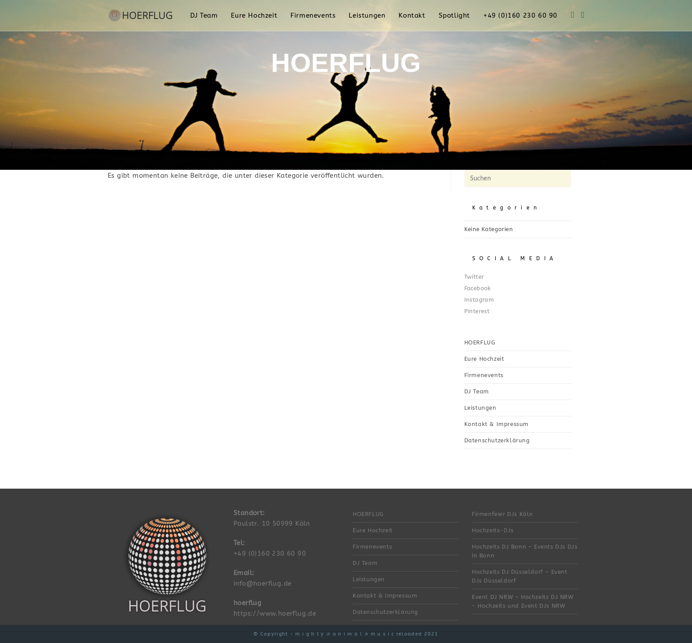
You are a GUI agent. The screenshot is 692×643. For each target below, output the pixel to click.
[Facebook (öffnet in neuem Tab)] (573, 15)
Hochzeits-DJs (493, 530)
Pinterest (477, 311)
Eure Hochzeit (484, 358)
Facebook (477, 288)
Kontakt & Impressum (496, 424)
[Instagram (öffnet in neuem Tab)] (583, 15)
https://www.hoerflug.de (274, 613)
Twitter (474, 276)
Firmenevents (484, 375)
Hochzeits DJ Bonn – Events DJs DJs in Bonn (524, 551)
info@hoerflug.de (262, 583)
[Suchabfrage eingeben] (517, 178)
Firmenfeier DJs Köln (502, 514)
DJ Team (476, 391)
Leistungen (480, 407)
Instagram (479, 299)
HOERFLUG (480, 342)
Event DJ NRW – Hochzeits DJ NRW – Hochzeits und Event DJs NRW (523, 601)
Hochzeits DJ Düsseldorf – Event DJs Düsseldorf (520, 576)
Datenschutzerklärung (497, 440)
